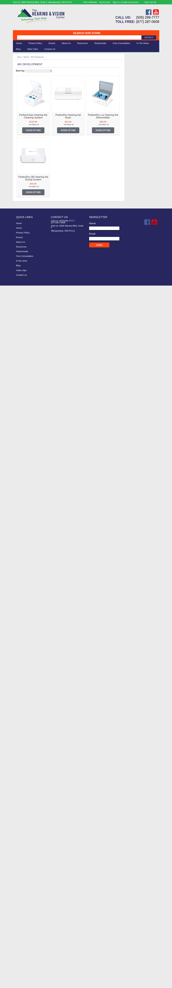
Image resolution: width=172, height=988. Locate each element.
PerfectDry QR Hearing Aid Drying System (67, 178)
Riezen (18, 711)
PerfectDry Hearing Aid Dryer (102, 116)
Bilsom (18, 231)
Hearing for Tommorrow (27, 457)
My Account (104, 2)
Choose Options (67, 130)
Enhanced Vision (23, 338)
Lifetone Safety (22, 536)
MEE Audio (20, 600)
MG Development (24, 608)
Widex (17, 885)
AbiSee (18, 159)
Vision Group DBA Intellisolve (30, 865)
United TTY (20, 845)
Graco (17, 413)
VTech (17, 873)
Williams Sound (23, 100)
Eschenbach (21, 120)
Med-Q (18, 596)
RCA (17, 703)
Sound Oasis (21, 782)
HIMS (17, 473)
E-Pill (17, 326)
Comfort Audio (22, 282)
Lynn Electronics (23, 580)
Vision (17, 72)
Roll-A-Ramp (21, 715)
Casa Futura (21, 254)
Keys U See (21, 513)
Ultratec (18, 833)
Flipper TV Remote (24, 370)
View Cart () (150, 2)
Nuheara (19, 644)
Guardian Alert (22, 421)
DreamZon (20, 318)
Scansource (21, 735)
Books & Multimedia (25, 85)
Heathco (19, 469)
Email (92, 936)
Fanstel (18, 358)
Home (19, 43)
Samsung (19, 731)
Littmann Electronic (25, 548)
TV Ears (18, 829)
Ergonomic (20, 81)
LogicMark (20, 556)
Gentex (18, 401)
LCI (16, 528)
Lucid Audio (20, 568)
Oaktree (18, 652)
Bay (16, 219)
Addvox (18, 171)
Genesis (18, 397)
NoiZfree (19, 624)
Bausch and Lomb (24, 215)
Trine (17, 825)
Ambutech (20, 183)
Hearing (18, 69)
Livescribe (20, 552)
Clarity (17, 124)
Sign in (116, 2)
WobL (17, 893)
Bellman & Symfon (24, 128)
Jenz (17, 501)
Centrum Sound (23, 262)
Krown (17, 525)
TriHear (18, 822)
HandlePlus (20, 429)
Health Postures (23, 441)
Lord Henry (20, 560)
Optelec (18, 656)
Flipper (18, 366)
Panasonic (20, 675)
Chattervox (20, 266)
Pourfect (19, 687)
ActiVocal (19, 167)
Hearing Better (22, 453)
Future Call (20, 385)
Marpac (18, 584)
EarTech (18, 334)
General (18, 393)
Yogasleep (20, 897)
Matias (18, 588)
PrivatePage (21, 691)
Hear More (20, 445)
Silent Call (20, 108)
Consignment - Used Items (29, 88)
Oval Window (21, 667)
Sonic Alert (20, 104)
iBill (16, 481)
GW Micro (20, 425)
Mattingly (19, 592)
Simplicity (19, 762)
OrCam (18, 659)
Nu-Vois (18, 636)
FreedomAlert (21, 382)
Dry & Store (20, 322)
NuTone (18, 647)
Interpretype (21, 493)
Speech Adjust (22, 794)
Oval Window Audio (25, 671)
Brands (26, 57)
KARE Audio (21, 509)
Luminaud (19, 572)
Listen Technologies (25, 112)
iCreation (19, 485)
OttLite (18, 663)
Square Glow (21, 798)
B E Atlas (19, 211)
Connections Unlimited (26, 294)
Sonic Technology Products (29, 778)
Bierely (18, 227)
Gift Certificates (90, 2)
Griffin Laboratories (24, 417)
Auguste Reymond (24, 207)
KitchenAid (20, 520)
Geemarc (19, 389)
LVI (16, 576)
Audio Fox (20, 203)
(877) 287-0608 (147, 22)
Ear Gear (19, 330)
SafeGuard (20, 723)
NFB (16, 620)
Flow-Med (19, 374)
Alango (18, 179)
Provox (18, 695)
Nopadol (19, 632)
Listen (17, 540)
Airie (16, 175)
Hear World (20, 449)
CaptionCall (20, 243)
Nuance (18, 640)
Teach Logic (21, 806)
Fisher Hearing (22, 362)
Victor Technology (24, 861)
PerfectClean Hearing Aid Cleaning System (68, 116)
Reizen (18, 707)
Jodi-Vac (19, 505)
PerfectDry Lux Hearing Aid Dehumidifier (137, 116)
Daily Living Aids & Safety (28, 75)
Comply (18, 286)
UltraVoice (20, 837)
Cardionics (20, 247)
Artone (18, 195)
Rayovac (19, 699)
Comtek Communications (28, 290)
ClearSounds (21, 132)
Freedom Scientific (24, 378)
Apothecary (20, 191)
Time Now (20, 817)
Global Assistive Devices (27, 405)
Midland (18, 612)
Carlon (18, 251)
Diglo (17, 310)
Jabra (17, 497)
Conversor (20, 302)
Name (92, 925)
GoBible (18, 409)
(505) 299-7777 (147, 17)
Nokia (17, 628)
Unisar (18, 841)
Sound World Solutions (27, 786)
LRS (16, 564)
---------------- (21, 155)
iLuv (16, 489)
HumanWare (21, 477)
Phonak (18, 679)
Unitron (18, 849)
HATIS (18, 437)
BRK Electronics (23, 235)
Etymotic (19, 354)
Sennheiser (20, 739)
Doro (17, 314)
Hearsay (19, 465)
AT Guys (19, 199)
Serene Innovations (25, 116)
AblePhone (20, 163)
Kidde (17, 516)
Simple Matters (22, 758)
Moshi (17, 616)
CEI (16, 258)
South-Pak (20, 790)
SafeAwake (20, 719)
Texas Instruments (24, 810)
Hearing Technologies (26, 461)
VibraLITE (19, 857)
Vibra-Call (19, 853)
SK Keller (19, 766)
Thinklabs (19, 813)
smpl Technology (23, 770)
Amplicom (19, 187)
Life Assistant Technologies (29, 532)
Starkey (18, 802)
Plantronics (20, 683)
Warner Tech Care (24, 136)
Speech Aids (21, 78)
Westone (19, 881)
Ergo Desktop (21, 342)
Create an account (129, 2)
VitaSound (20, 869)
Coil (16, 278)
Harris (17, 433)
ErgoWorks (20, 346)
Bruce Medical (22, 239)
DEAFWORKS (22, 306)
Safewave (19, 727)
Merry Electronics (24, 604)
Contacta (19, 298)
